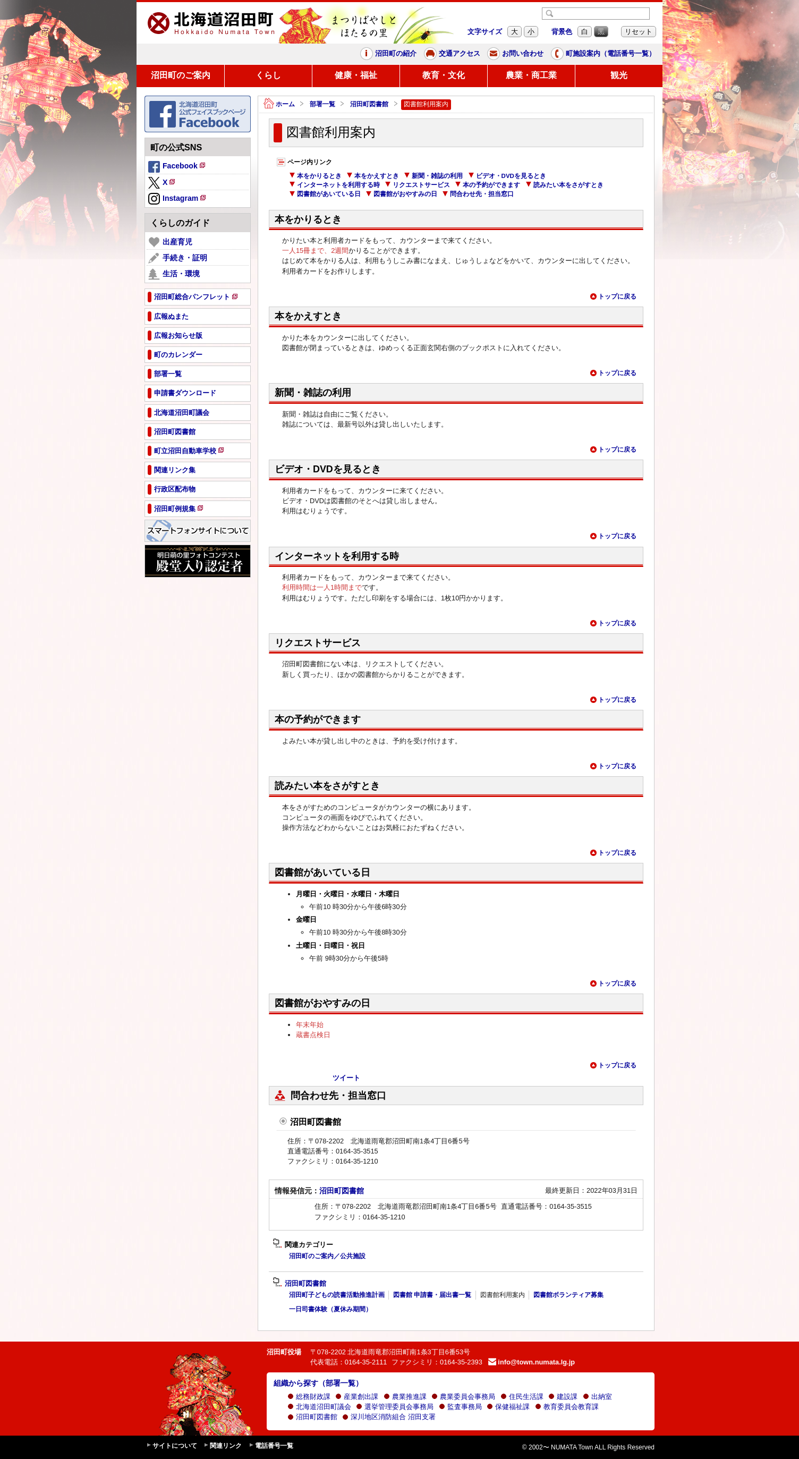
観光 (618, 75)
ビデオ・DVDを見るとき (507, 176)
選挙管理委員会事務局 (395, 1407)
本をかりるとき (315, 176)
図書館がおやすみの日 (401, 194)
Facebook (177, 167)
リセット (638, 32)
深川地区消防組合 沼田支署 (389, 1417)
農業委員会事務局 (463, 1397)
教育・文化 (443, 75)
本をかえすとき (372, 176)
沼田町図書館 (369, 104)
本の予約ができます (487, 185)
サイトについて (171, 1446)
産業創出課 (356, 1397)
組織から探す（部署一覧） (318, 1383)
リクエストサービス (417, 185)
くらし (268, 75)
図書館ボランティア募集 (568, 1295)
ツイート (346, 1078)
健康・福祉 (356, 75)
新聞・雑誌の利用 (433, 176)
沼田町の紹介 (388, 53)
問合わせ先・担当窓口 (478, 194)
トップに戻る (613, 296)
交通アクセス (452, 53)
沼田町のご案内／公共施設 (327, 1256)
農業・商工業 (531, 75)
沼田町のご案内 (180, 75)
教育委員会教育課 (567, 1407)
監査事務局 (460, 1407)
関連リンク (222, 1446)
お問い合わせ (515, 53)
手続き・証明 (177, 258)
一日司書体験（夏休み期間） (330, 1309)
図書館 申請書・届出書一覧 (432, 1295)
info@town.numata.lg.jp (531, 1362)
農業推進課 (405, 1397)
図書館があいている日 (325, 194)
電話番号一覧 (271, 1446)
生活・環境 (174, 274)
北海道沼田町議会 (319, 1407)
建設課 (562, 1397)
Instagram (177, 199)
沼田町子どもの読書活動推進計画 (337, 1295)
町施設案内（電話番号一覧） (603, 53)
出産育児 (170, 242)
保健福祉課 (508, 1407)
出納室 (597, 1397)
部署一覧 (322, 104)
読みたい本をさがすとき (564, 185)
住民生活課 (521, 1397)
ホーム (279, 104)
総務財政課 (308, 1397)
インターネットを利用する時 (334, 185)
